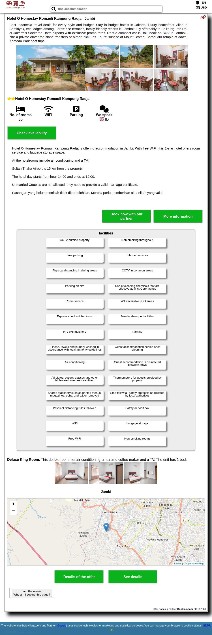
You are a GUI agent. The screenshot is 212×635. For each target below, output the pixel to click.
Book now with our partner (127, 216)
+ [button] (13, 504)
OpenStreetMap (194, 563)
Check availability (32, 133)
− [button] (13, 511)
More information (178, 216)
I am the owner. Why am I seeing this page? (31, 592)
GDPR (207, 625)
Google (61, 625)
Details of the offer (79, 577)
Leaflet (178, 563)
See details (133, 577)
